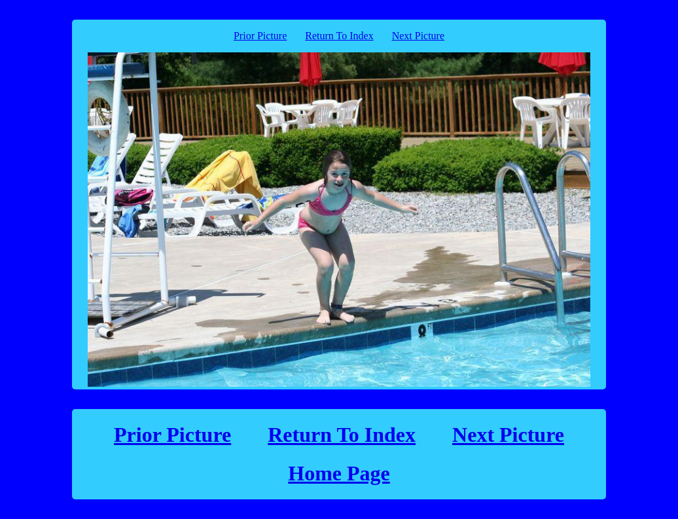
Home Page (339, 473)
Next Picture (418, 35)
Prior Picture (260, 35)
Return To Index (339, 35)
